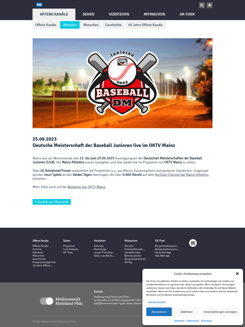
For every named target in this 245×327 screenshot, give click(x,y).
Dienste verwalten (157, 302)
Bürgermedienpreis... (167, 246)
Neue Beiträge (163, 252)
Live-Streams (70, 249)
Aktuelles (70, 25)
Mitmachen (154, 14)
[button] (237, 274)
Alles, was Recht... (104, 255)
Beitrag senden (132, 255)
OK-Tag (128, 262)
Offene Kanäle (54, 14)
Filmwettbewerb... (134, 249)
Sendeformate (132, 252)
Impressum (179, 320)
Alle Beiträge (162, 255)
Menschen (91, 25)
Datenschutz (193, 320)
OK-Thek (187, 14)
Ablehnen (186, 311)
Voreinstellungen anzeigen (220, 311)
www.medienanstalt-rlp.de (142, 303)
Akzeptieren (159, 311)
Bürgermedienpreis (135, 259)
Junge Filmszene (103, 252)
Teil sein (129, 246)
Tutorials (99, 246)
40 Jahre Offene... (42, 265)
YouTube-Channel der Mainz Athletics (182, 175)
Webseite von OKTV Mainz (86, 187)
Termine (37, 249)
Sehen (88, 14)
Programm (69, 246)
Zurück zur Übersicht (52, 202)
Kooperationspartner (44, 262)
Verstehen (119, 14)
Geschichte (113, 25)
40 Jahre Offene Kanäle (145, 25)
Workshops (100, 249)
